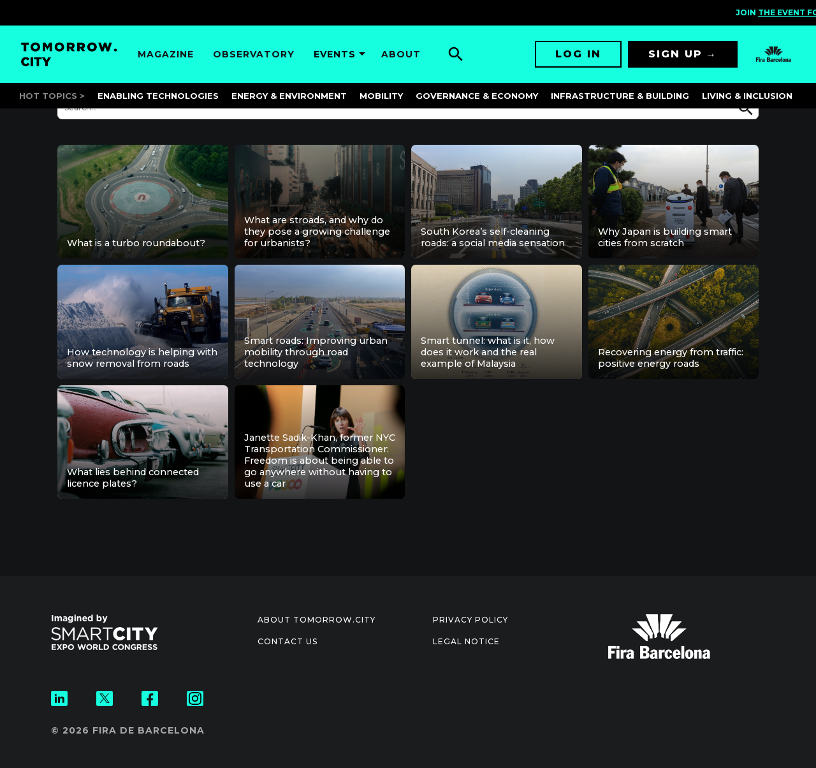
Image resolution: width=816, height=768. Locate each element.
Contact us (287, 641)
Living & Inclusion (747, 96)
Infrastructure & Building (620, 96)
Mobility (381, 96)
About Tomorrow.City (316, 619)
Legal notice (466, 641)
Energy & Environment (289, 96)
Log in (578, 54)
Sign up (675, 54)
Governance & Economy (477, 96)
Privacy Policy (470, 619)
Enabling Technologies (158, 96)
